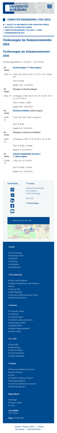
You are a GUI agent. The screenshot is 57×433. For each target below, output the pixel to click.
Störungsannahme (16, 381)
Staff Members (15, 292)
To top (11, 405)
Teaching (12, 261)
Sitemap (12, 400)
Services (12, 305)
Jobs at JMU (14, 289)
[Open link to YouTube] (11, 211)
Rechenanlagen (19, 67)
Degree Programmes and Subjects (23, 283)
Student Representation (19, 328)
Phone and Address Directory (21, 369)
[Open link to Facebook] (11, 206)
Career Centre (14, 331)
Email (31, 198)
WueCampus (35, 67)
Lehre (39, 30)
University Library (16, 311)
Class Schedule (15, 350)
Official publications (17, 298)
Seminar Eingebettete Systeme (26, 154)
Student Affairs (15, 325)
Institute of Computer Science (18, 27)
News (11, 286)
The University (15, 253)
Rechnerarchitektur (21, 111)
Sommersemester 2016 (14, 33)
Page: (10, 418)
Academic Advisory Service (20, 320)
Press (11, 375)
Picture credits (15, 403)
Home (11, 247)
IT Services (13, 314)
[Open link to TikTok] (11, 195)
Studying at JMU (16, 255)
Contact (31, 184)
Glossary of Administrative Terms (23, 295)
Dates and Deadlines (17, 280)
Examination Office (17, 323)
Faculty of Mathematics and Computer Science (28, 25)
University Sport (15, 317)
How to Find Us (15, 372)
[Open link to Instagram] (11, 189)
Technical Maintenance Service (22, 384)
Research (13, 258)
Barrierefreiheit (34, 429)
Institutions (13, 264)
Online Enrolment (16, 353)
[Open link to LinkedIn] (11, 200)
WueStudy (13, 344)
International (14, 267)
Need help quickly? (16, 386)
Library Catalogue (16, 356)
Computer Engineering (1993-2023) (29, 19)
